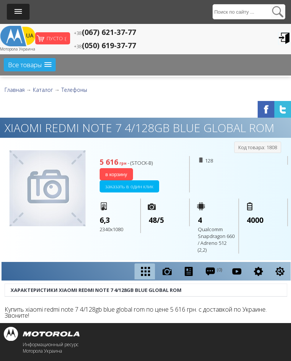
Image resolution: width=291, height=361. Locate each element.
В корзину (116, 174)
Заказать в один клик (129, 186)
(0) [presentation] (213, 271)
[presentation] (144, 272)
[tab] (145, 271)
